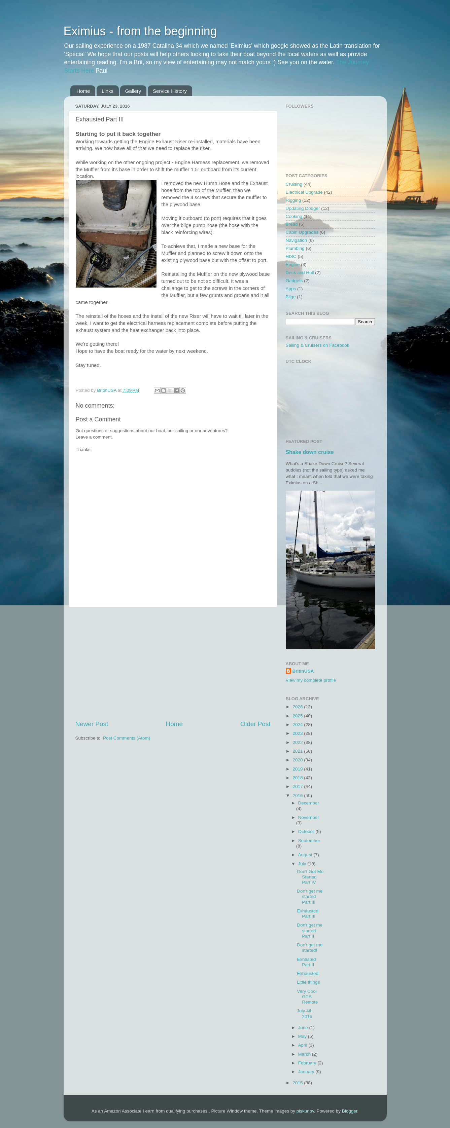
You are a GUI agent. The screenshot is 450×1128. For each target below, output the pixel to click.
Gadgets (294, 280)
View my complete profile (311, 680)
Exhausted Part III (307, 913)
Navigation (296, 240)
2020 (298, 759)
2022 (298, 742)
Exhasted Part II (306, 962)
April (303, 1045)
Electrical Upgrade (304, 192)
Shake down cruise (310, 452)
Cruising (294, 184)
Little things (308, 982)
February (308, 1062)
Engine (293, 264)
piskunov (305, 1111)
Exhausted (307, 973)
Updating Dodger (303, 208)
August (306, 854)
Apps (291, 288)
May (303, 1036)
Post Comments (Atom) (126, 738)
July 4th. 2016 (305, 1013)
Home (83, 91)
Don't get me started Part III (309, 896)
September (309, 840)
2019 (298, 769)
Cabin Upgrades (302, 232)
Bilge (291, 296)
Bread (292, 224)
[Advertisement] (173, 663)
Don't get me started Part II (309, 930)
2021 (298, 751)
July (303, 863)
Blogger (349, 1111)
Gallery (133, 91)
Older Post (255, 723)
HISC (291, 256)
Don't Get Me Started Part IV (310, 877)
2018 (298, 777)
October (307, 831)
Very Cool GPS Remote (307, 997)
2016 (298, 795)
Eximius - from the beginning (140, 31)
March (305, 1054)
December (308, 802)
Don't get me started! (309, 947)
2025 (298, 715)
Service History (170, 91)
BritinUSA (303, 671)
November (308, 817)
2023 (298, 733)
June (303, 1027)
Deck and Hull (300, 272)
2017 (298, 786)
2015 (298, 1082)
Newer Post (91, 723)
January (307, 1071)
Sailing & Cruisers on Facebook (317, 345)
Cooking (294, 216)
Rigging (293, 200)
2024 (298, 724)
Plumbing (295, 248)
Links (107, 91)
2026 (298, 706)
